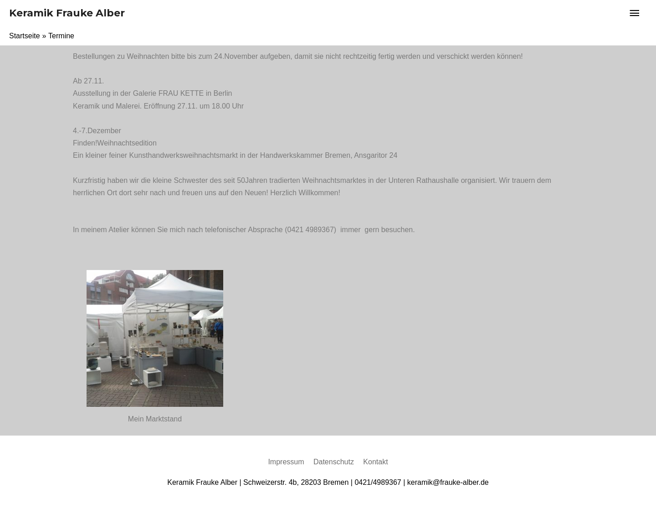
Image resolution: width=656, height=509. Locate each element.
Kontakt (375, 462)
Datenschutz (333, 462)
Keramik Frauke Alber (67, 13)
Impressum (286, 462)
